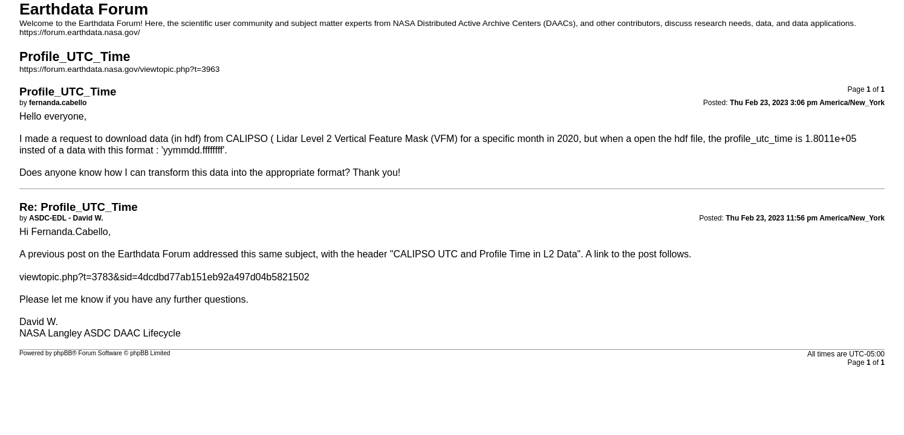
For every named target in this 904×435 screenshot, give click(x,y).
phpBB (63, 353)
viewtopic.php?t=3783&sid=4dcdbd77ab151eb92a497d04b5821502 (164, 277)
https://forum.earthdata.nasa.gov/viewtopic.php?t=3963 (119, 69)
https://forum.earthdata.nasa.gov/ (79, 32)
